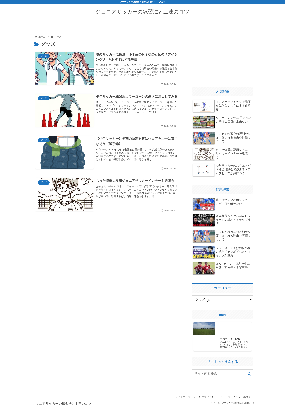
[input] (222, 374)
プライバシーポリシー (239, 397)
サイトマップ (181, 397)
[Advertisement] (222, 55)
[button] (249, 374)
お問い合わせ (208, 397)
